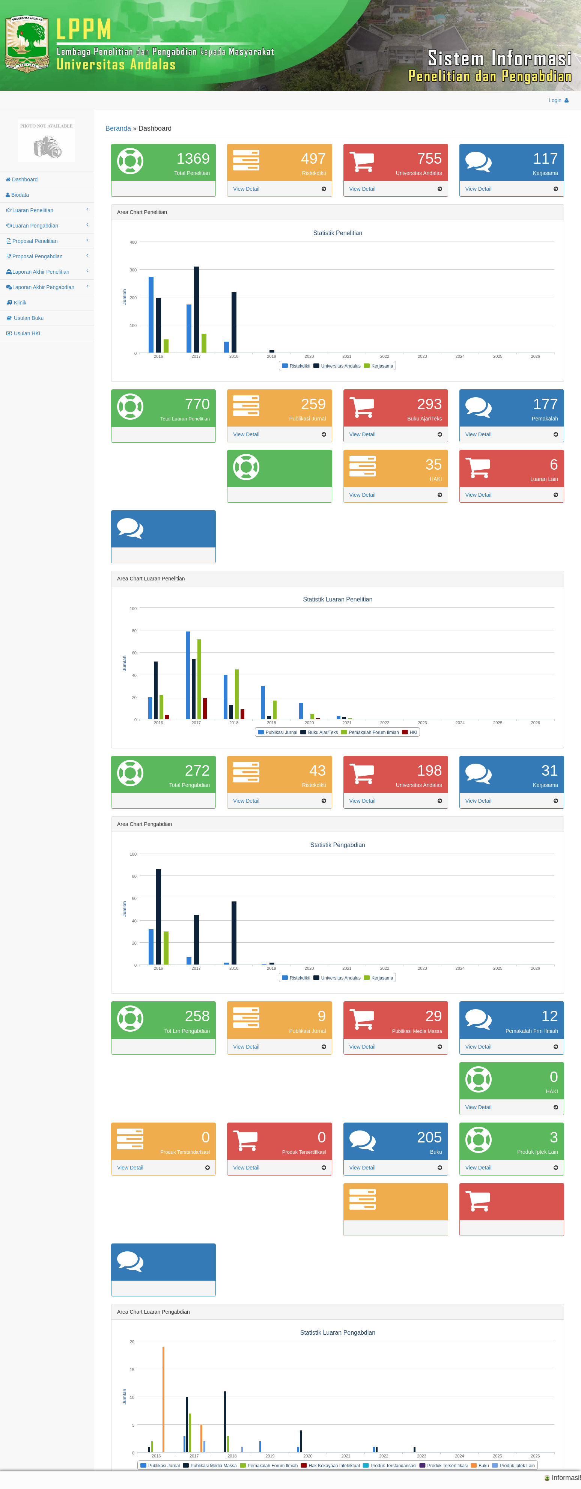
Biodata (17, 195)
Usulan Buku (25, 318)
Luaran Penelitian (47, 209)
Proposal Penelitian (47, 240)
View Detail (246, 189)
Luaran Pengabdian (47, 225)
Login (559, 100)
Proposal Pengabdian (47, 256)
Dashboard (22, 179)
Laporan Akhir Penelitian (47, 271)
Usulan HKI (23, 333)
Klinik (16, 303)
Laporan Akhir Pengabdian (47, 286)
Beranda (118, 128)
